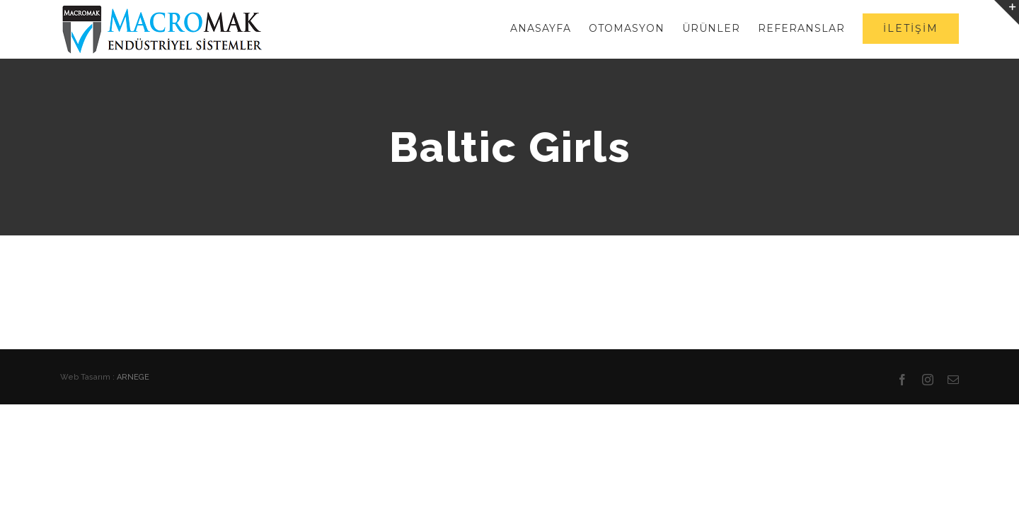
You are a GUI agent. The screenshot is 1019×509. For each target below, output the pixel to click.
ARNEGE (133, 377)
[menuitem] (500, 28)
